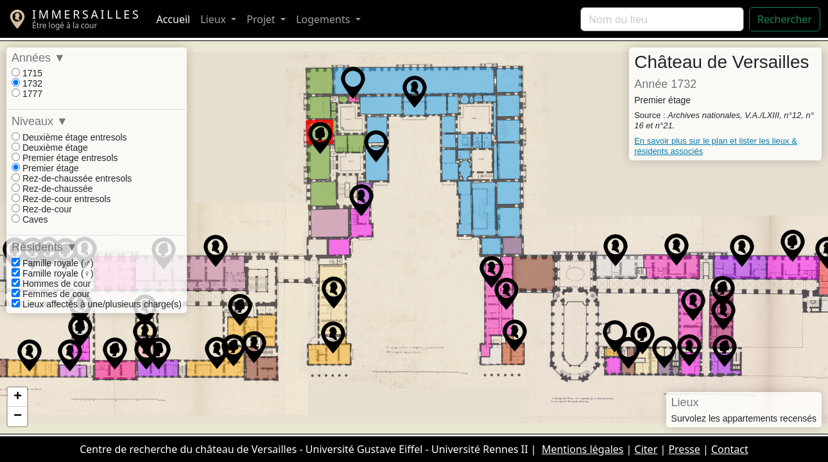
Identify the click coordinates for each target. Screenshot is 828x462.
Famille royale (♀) (53, 273)
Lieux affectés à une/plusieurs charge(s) (97, 304)
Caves (30, 219)
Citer (646, 449)
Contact (729, 449)
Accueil (173, 19)
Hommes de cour (51, 283)
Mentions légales (583, 449)
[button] (320, 138)
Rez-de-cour (42, 209)
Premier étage (45, 168)
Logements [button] (324, 19)
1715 (27, 73)
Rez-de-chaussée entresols (72, 178)
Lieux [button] (214, 19)
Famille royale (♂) (53, 263)
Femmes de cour (51, 294)
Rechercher (784, 19)
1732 (27, 83)
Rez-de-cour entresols (61, 199)
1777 (27, 94)
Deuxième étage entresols (69, 137)
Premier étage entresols (65, 158)
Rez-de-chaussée (52, 189)
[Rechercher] (662, 19)
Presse (684, 449)
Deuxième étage (50, 147)
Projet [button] (262, 19)
